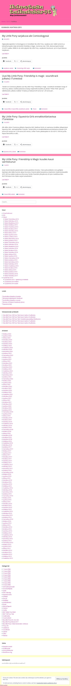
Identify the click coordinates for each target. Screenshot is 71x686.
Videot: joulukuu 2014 (10, 260)
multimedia (6, 616)
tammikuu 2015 (8, 515)
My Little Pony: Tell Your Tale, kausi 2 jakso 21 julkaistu (19, 321)
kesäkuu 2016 (7, 482)
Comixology (20, 68)
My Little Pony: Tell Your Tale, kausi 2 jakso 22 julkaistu (19, 317)
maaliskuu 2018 (8, 443)
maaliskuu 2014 (8, 535)
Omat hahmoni (7, 213)
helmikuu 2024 (7, 349)
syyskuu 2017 (7, 453)
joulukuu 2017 (7, 447)
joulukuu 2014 (7, 517)
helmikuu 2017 (7, 466)
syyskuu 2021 (7, 398)
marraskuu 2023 (8, 355)
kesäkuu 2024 (7, 342)
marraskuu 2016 (8, 472)
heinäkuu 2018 (7, 435)
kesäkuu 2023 (7, 365)
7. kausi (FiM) (7, 581)
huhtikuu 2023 (7, 369)
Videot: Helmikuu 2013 (11, 221)
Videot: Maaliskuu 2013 (11, 223)
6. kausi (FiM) (7, 194)
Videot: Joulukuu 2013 (10, 240)
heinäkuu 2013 (7, 550)
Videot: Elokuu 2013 (10, 233)
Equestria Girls (8, 151)
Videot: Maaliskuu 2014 (11, 246)
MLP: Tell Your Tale (8, 614)
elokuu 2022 (6, 384)
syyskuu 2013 (7, 546)
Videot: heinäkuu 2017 (11, 276)
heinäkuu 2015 (7, 503)
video (4, 633)
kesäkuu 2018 (7, 437)
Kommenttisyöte (8, 650)
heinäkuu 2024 (7, 340)
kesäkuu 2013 (7, 552)
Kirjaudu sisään (7, 646)
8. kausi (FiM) (7, 583)
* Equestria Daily (7, 304)
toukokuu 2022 (7, 390)
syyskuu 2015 (7, 500)
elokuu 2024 (6, 338)
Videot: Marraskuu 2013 (11, 238)
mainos (5, 608)
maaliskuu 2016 (8, 488)
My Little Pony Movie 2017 (10, 622)
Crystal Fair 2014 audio (11, 283)
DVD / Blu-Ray (7, 592)
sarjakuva (6, 68)
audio (4, 590)
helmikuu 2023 (7, 373)
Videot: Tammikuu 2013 (11, 219)
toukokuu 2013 (7, 554)
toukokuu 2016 (7, 484)
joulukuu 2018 (7, 427)
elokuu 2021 (6, 400)
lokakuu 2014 (7, 521)
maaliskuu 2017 (8, 464)
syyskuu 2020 (7, 406)
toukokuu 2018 (7, 439)
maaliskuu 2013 (8, 558)
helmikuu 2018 (7, 445)
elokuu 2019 (6, 416)
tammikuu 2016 (8, 492)
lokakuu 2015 (7, 498)
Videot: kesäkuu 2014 (10, 250)
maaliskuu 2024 (8, 347)
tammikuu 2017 (8, 468)
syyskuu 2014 (7, 523)
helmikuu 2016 (7, 490)
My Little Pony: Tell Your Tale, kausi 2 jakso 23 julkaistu (19, 315)
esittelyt (5, 596)
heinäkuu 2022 (7, 386)
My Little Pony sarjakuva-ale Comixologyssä (25, 35)
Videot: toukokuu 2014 (11, 248)
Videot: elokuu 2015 (10, 270)
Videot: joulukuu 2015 (10, 272)
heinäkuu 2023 (7, 363)
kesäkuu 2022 (7, 388)
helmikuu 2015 (7, 513)
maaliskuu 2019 (8, 423)
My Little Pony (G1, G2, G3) (11, 620)
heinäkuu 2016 (7, 480)
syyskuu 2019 (7, 414)
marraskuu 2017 (8, 449)
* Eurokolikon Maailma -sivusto (11, 300)
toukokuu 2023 (7, 367)
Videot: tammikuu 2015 (11, 262)
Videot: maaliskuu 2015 (11, 266)
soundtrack (22, 109)
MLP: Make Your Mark (9, 612)
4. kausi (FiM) (14, 109)
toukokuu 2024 (7, 344)
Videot (5, 217)
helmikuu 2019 (7, 425)
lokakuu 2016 (7, 474)
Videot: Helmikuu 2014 (11, 244)
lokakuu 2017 (7, 451)
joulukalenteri (7, 602)
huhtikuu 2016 (7, 486)
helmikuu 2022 (7, 396)
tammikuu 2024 (8, 351)
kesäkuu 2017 (7, 459)
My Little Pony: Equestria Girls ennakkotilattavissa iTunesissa (29, 118)
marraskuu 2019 (8, 412)
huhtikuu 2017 (7, 462)
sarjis (28, 68)
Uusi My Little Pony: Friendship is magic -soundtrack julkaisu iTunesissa (30, 77)
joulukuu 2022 (7, 377)
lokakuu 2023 (7, 357)
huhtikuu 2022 (7, 392)
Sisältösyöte (6, 648)
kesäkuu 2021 (7, 402)
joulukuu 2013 (7, 540)
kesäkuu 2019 (7, 420)
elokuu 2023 (6, 361)
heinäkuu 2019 (7, 418)
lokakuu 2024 (7, 334)
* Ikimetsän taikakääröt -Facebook (12, 298)
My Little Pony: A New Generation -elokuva (15, 624)
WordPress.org (7, 652)
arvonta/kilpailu (7, 589)
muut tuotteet (7, 618)
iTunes (34, 109)
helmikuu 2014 (7, 537)
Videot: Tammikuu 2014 (11, 242)
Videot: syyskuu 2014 (10, 256)
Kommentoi (37, 68)
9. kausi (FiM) (7, 585)
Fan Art (5, 598)
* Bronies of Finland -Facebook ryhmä (13, 302)
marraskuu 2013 (8, 542)
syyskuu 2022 (7, 382)
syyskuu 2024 (7, 336)
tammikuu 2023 (8, 375)
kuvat (4, 604)
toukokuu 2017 (7, 461)
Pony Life (5, 626)
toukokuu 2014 (7, 531)
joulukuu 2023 (7, 353)
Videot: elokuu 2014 (10, 254)
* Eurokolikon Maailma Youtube (11, 296)
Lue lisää (9, 54)
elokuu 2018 (6, 433)
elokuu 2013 (6, 548)
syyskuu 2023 (7, 359)
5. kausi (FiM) (7, 577)
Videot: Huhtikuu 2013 (11, 225)
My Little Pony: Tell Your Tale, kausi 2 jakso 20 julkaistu (19, 323)
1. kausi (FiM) (7, 569)
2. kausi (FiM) (7, 109)
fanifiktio (5, 600)
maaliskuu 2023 (8, 371)
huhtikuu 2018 (7, 441)
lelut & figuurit (7, 606)
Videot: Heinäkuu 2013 (11, 231)
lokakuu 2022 (7, 381)
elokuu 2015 (6, 502)
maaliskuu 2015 (8, 511)
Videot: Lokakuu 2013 (10, 236)
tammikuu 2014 (8, 539)
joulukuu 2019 (7, 410)
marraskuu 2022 (8, 379)
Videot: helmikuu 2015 (11, 264)
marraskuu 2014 (8, 519)
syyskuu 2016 (7, 476)
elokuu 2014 (6, 525)
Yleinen (5, 635)
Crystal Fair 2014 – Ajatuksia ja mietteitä (16, 279)
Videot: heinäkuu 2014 (11, 252)
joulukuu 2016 (7, 470)
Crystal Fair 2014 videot (11, 281)
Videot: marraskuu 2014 (11, 258)
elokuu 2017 (6, 455)
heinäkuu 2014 (7, 527)
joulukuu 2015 (7, 494)
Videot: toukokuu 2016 (11, 274)
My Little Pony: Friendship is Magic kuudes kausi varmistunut (28, 160)
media (5, 610)
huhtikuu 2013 (7, 556)
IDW (25, 68)
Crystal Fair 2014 (8, 277)
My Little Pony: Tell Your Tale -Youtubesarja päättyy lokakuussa (22, 319)
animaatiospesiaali (8, 587)
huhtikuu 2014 (7, 533)
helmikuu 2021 (7, 404)
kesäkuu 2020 (7, 408)
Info (4, 215)
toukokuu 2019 (7, 422)
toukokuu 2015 (7, 507)
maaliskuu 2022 (8, 394)
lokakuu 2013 (7, 544)
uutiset (11, 68)
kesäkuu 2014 (7, 529)
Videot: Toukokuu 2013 (11, 227)
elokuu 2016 (6, 478)
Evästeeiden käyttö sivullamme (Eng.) (47, 683)
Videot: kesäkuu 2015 (10, 268)
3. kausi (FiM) (7, 573)
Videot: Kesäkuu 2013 (10, 229)
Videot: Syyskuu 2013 (10, 235)
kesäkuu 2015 (7, 505)
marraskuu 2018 (8, 429)
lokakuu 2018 (7, 431)
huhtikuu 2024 (7, 345)
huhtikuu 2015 (7, 509)
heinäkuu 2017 (7, 457)
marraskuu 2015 (8, 496)
